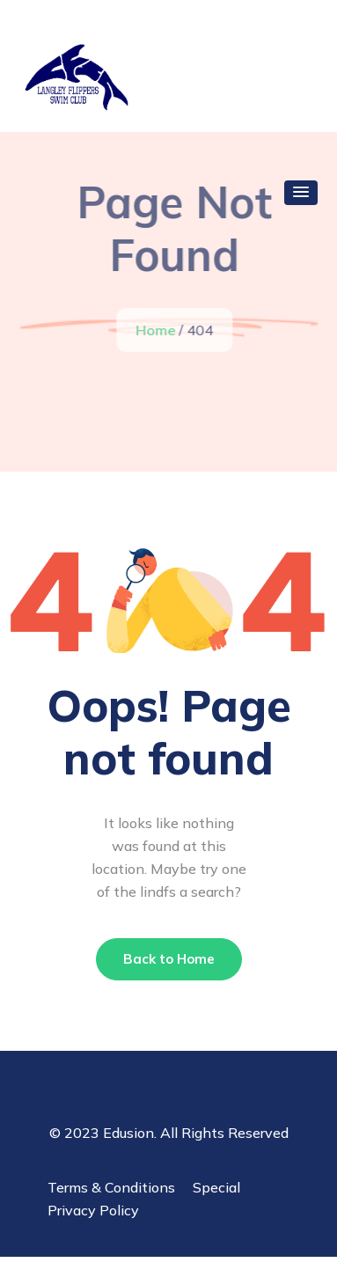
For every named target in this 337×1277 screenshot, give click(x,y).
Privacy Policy (93, 1210)
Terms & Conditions (111, 1187)
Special (216, 1187)
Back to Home (169, 958)
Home (156, 330)
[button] (301, 192)
